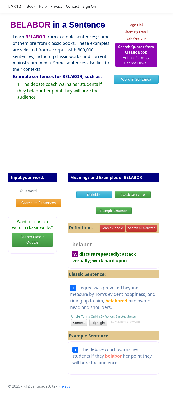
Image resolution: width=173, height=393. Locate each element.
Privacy (56, 6)
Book (31, 6)
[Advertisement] (86, 140)
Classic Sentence (133, 194)
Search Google (112, 228)
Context (79, 322)
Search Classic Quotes (32, 239)
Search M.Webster (141, 228)
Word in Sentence (136, 79)
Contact (72, 6)
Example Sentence (113, 210)
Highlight (98, 322)
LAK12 (14, 6)
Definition (94, 194)
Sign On (89, 6)
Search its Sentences (38, 202)
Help (43, 6)
